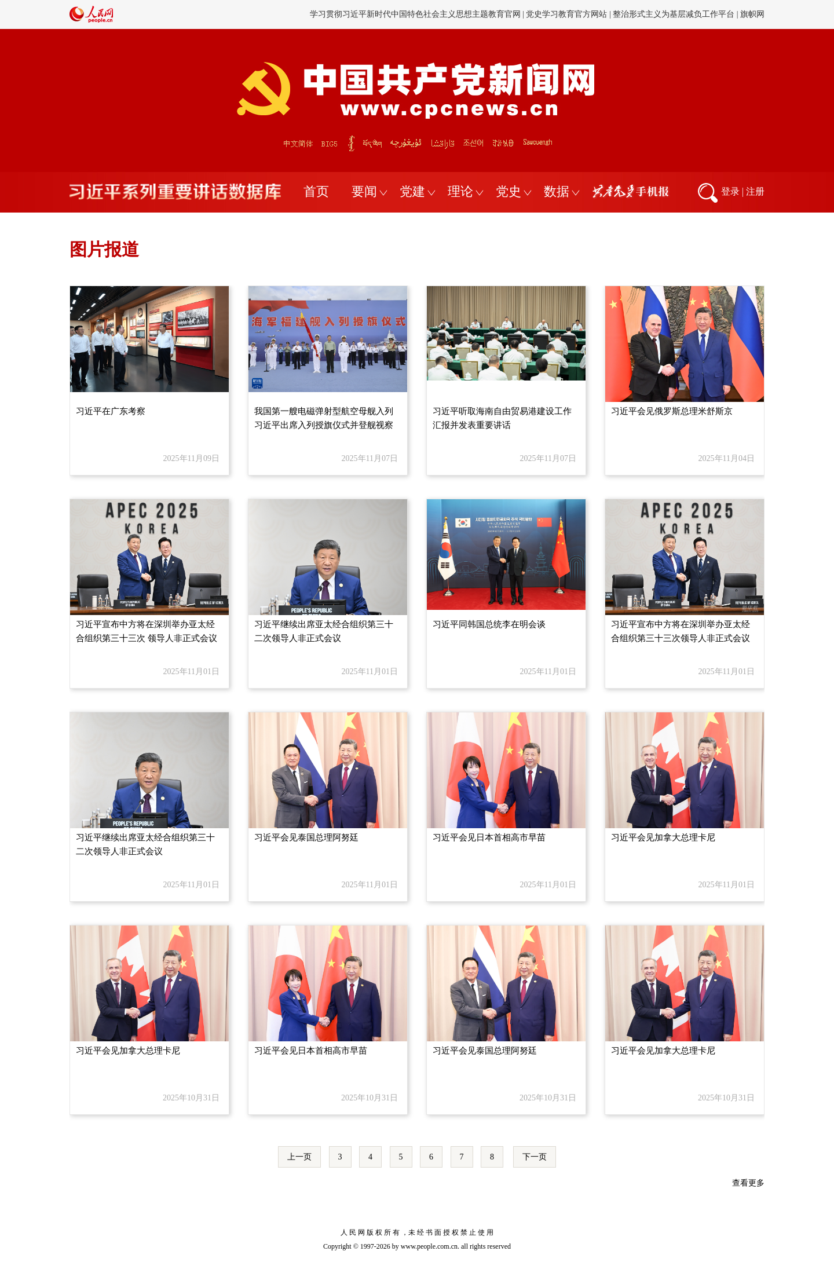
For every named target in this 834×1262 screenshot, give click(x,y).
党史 (508, 191)
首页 (316, 191)
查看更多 (748, 1183)
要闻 (364, 191)
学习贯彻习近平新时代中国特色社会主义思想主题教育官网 (415, 14)
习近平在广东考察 (110, 411)
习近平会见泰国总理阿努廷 (306, 837)
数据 (556, 191)
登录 (730, 191)
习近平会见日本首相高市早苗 (489, 837)
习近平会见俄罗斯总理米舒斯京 (672, 411)
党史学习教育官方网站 (567, 14)
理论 (460, 191)
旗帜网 (752, 14)
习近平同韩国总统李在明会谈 (489, 624)
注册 (755, 191)
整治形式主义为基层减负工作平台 (673, 14)
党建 (412, 191)
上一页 (299, 1157)
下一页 (534, 1157)
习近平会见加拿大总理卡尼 (663, 837)
